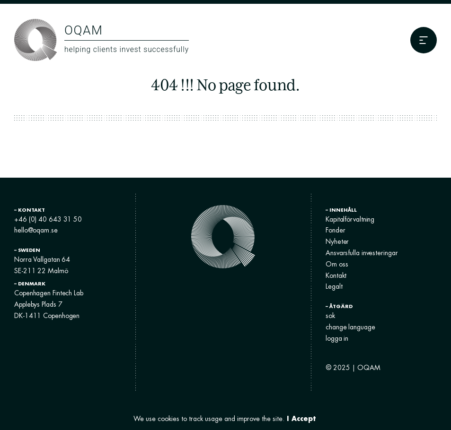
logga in (337, 338)
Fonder (335, 230)
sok (330, 315)
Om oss (337, 264)
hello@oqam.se (36, 230)
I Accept (301, 418)
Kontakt (336, 275)
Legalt (334, 286)
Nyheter (337, 241)
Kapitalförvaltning (350, 219)
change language (350, 327)
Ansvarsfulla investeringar (362, 253)
